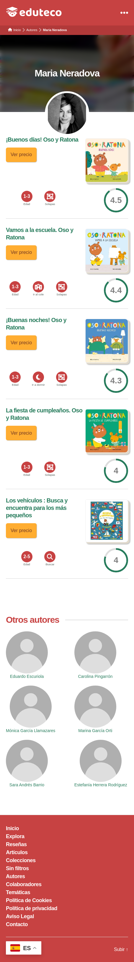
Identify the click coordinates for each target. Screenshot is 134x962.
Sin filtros (17, 868)
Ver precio (21, 154)
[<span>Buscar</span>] (49, 556)
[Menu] (124, 12)
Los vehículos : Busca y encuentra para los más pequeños (37, 507)
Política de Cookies (29, 900)
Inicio (12, 828)
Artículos (17, 852)
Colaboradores (24, 884)
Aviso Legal (20, 916)
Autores (15, 876)
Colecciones (21, 860)
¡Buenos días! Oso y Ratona (42, 139)
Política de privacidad (31, 908)
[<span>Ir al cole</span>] (38, 286)
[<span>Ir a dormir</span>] (38, 377)
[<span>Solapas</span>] (49, 196)
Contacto (17, 924)
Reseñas (16, 844)
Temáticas (18, 892)
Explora (15, 836)
